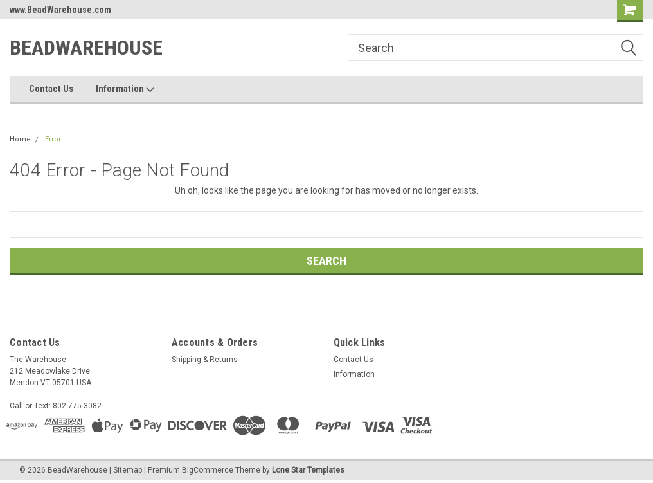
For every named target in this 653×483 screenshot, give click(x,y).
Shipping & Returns (205, 359)
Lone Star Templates (308, 470)
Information (125, 89)
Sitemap (127, 470)
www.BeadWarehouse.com (60, 10)
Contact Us (51, 89)
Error (53, 139)
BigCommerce (207, 470)
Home (20, 139)
